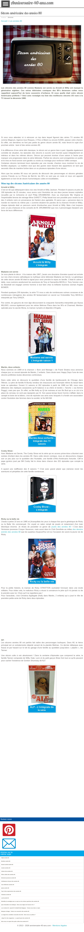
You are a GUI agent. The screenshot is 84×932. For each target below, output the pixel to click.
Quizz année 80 (5, 888)
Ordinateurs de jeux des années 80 (10, 881)
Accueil (4, 21)
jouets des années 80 (61, 527)
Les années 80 (15, 21)
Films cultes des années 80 (8, 874)
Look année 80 (5, 898)
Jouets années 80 (5, 867)
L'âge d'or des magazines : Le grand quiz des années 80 (15, 918)
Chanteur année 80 (6, 894)
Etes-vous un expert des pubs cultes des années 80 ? (15, 921)
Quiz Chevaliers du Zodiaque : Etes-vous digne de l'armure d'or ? (18, 904)
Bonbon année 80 (5, 861)
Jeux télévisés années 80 (7, 884)
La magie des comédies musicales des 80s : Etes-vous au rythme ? (18, 914)
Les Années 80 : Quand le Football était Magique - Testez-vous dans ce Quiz (20, 908)
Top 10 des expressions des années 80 (11, 891)
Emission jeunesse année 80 (8, 877)
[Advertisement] (42, 118)
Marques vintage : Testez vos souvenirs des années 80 (15, 911)
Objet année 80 (5, 857)
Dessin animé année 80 (7, 864)
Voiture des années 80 (7, 871)
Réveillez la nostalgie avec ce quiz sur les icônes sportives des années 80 (20, 901)
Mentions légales (60, 925)
